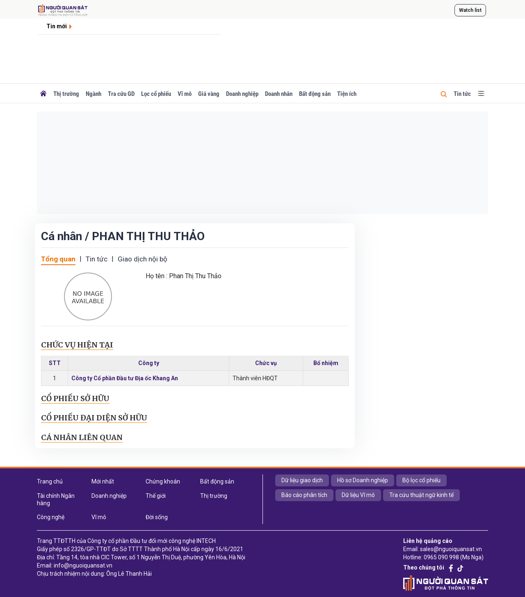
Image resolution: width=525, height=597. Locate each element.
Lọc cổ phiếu (156, 94)
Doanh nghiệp (242, 94)
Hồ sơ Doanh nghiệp (362, 480)
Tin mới (56, 26)
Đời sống (157, 517)
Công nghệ (50, 517)
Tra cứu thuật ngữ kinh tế (421, 495)
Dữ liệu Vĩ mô (358, 495)
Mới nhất (102, 481)
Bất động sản (315, 94)
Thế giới (156, 496)
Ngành (93, 94)
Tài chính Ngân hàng (56, 499)
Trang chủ (50, 481)
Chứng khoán (163, 481)
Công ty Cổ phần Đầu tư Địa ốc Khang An (124, 378)
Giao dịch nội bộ (142, 259)
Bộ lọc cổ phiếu (421, 480)
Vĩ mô (185, 94)
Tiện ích (346, 94)
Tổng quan (58, 259)
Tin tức (462, 94)
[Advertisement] (262, 162)
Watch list (470, 10)
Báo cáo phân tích (304, 495)
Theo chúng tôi (423, 567)
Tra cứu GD (121, 94)
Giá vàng (208, 94)
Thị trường (66, 94)
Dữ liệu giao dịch (302, 480)
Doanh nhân (278, 94)
